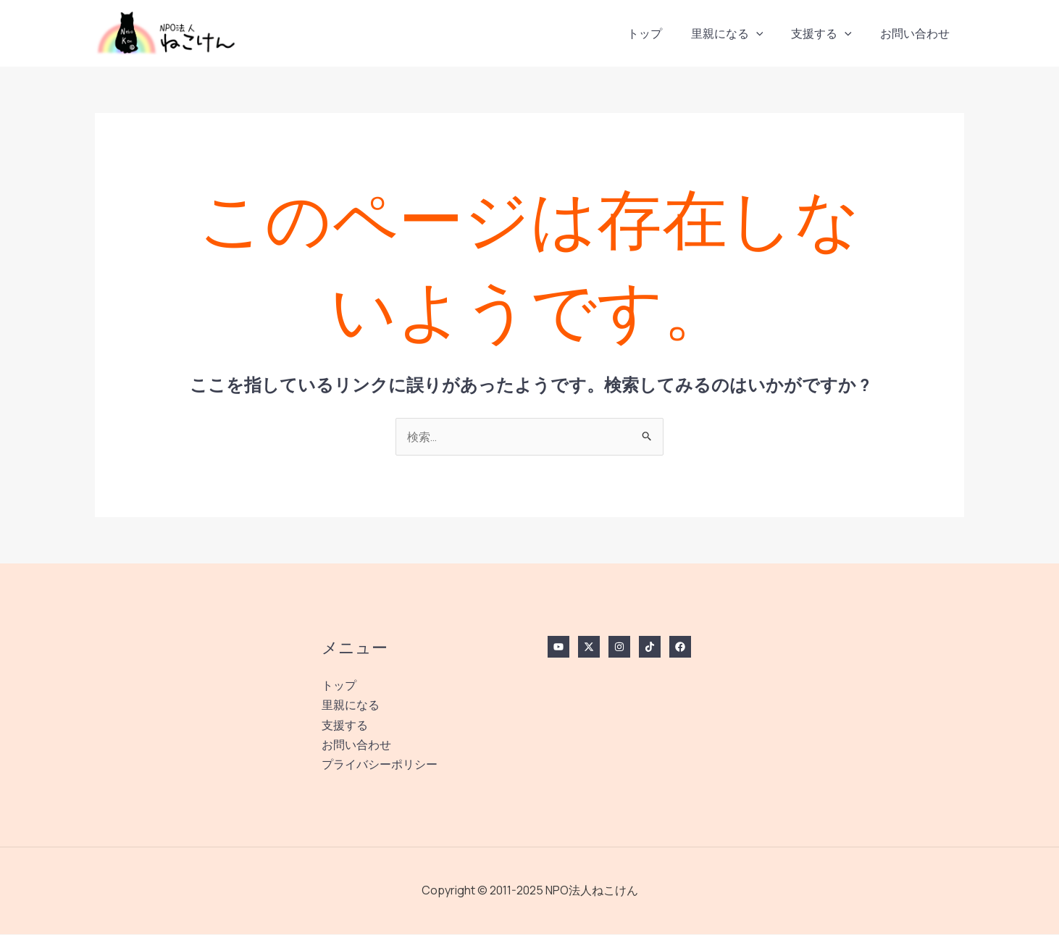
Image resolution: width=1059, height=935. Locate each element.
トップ (663, 33)
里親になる (740, 33)
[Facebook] (680, 647)
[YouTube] (558, 647)
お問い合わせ (918, 33)
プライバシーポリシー (380, 765)
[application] (769, 33)
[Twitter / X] (589, 647)
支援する (829, 33)
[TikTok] (650, 647)
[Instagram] (619, 647)
